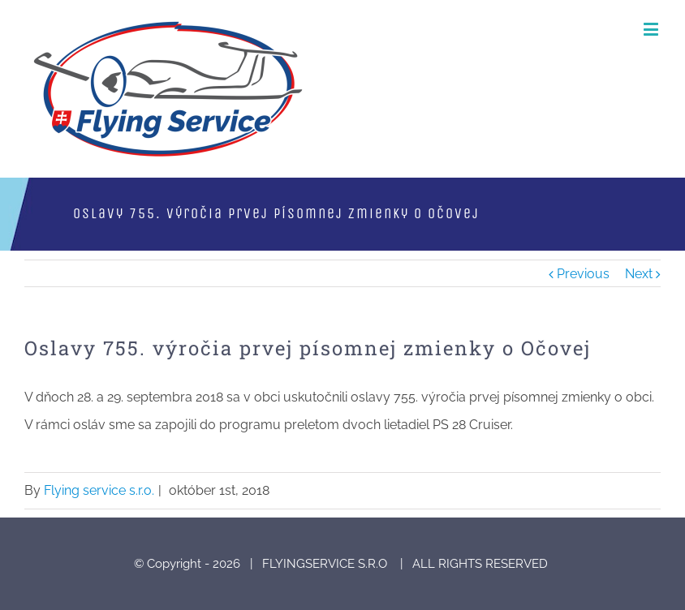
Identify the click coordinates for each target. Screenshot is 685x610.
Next (639, 273)
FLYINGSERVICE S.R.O (326, 563)
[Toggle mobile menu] (652, 28)
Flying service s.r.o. (99, 490)
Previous (583, 273)
